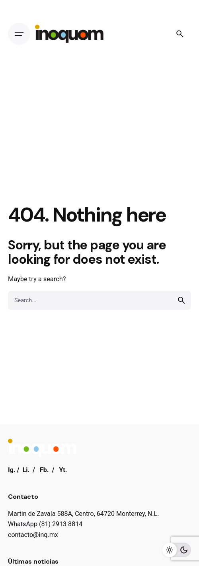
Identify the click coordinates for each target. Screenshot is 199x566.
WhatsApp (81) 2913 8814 (45, 524)
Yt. (63, 470)
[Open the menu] (19, 34)
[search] (181, 300)
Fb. (44, 470)
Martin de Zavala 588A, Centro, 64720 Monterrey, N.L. (83, 513)
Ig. (12, 470)
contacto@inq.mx (33, 535)
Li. (25, 470)
